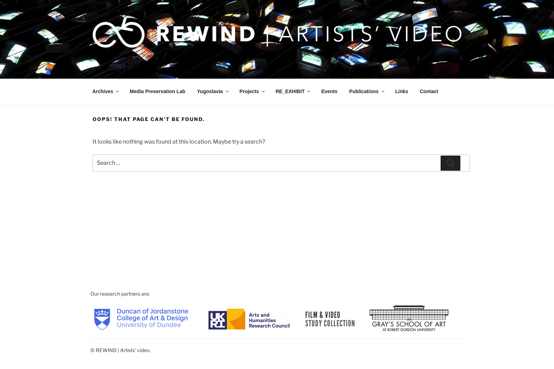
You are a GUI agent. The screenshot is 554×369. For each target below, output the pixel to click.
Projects (253, 91)
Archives (106, 91)
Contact (429, 91)
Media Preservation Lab (157, 91)
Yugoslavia (213, 91)
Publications (367, 91)
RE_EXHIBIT (293, 91)
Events (329, 91)
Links (401, 91)
